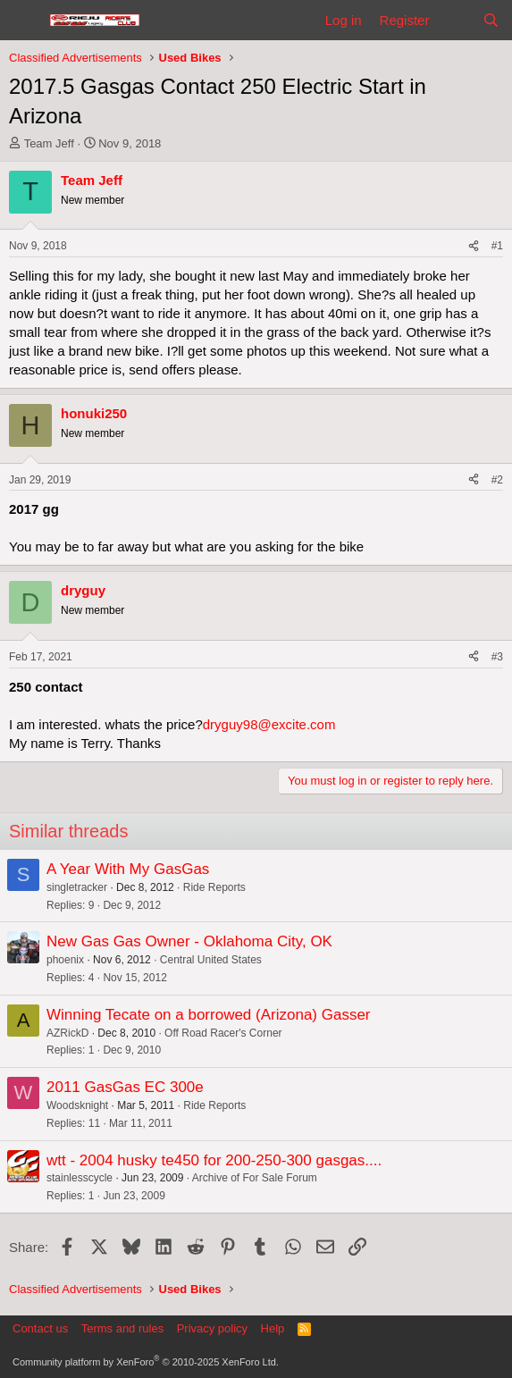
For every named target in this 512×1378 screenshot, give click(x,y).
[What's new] (455, 20)
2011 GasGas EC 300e (125, 1087)
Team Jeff (49, 143)
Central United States (211, 960)
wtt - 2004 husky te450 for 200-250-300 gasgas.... (214, 1160)
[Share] (473, 246)
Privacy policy (212, 1328)
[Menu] (25, 20)
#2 (497, 480)
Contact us (40, 1328)
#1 (497, 245)
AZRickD (67, 1033)
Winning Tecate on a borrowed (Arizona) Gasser (208, 1014)
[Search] (491, 20)
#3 (497, 657)
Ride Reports (214, 887)
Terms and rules (122, 1328)
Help (273, 1328)
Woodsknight (77, 1105)
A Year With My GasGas (127, 869)
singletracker (76, 887)
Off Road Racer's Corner (222, 1033)
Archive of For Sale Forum (254, 1178)
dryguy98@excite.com (269, 724)
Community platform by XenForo (146, 1362)
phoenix (65, 960)
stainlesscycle (79, 1178)
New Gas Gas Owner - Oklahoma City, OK (189, 941)
